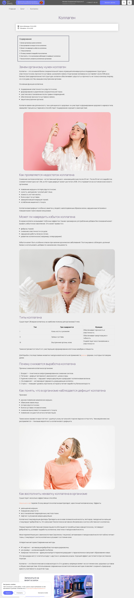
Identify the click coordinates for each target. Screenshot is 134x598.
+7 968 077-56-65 (92, 2)
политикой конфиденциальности (36, 588)
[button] (110, 2)
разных (84, 355)
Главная (12, 9)
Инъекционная (25, 503)
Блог (23, 9)
